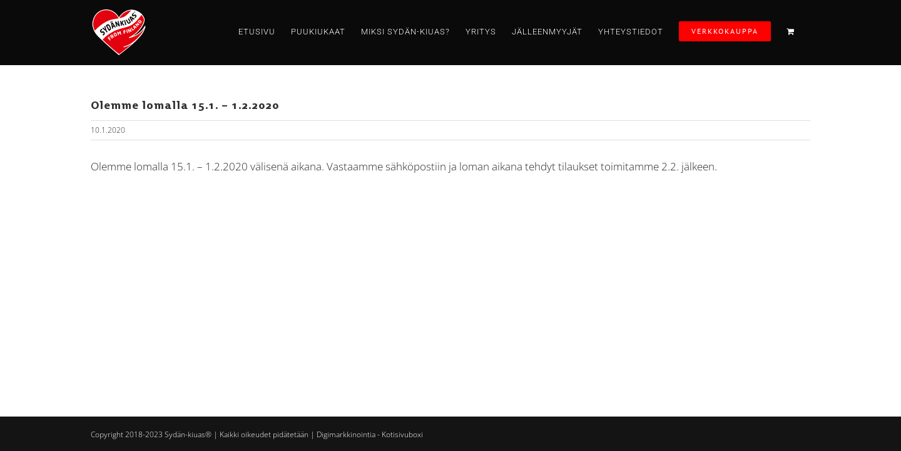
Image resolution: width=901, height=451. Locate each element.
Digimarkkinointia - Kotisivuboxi (370, 434)
